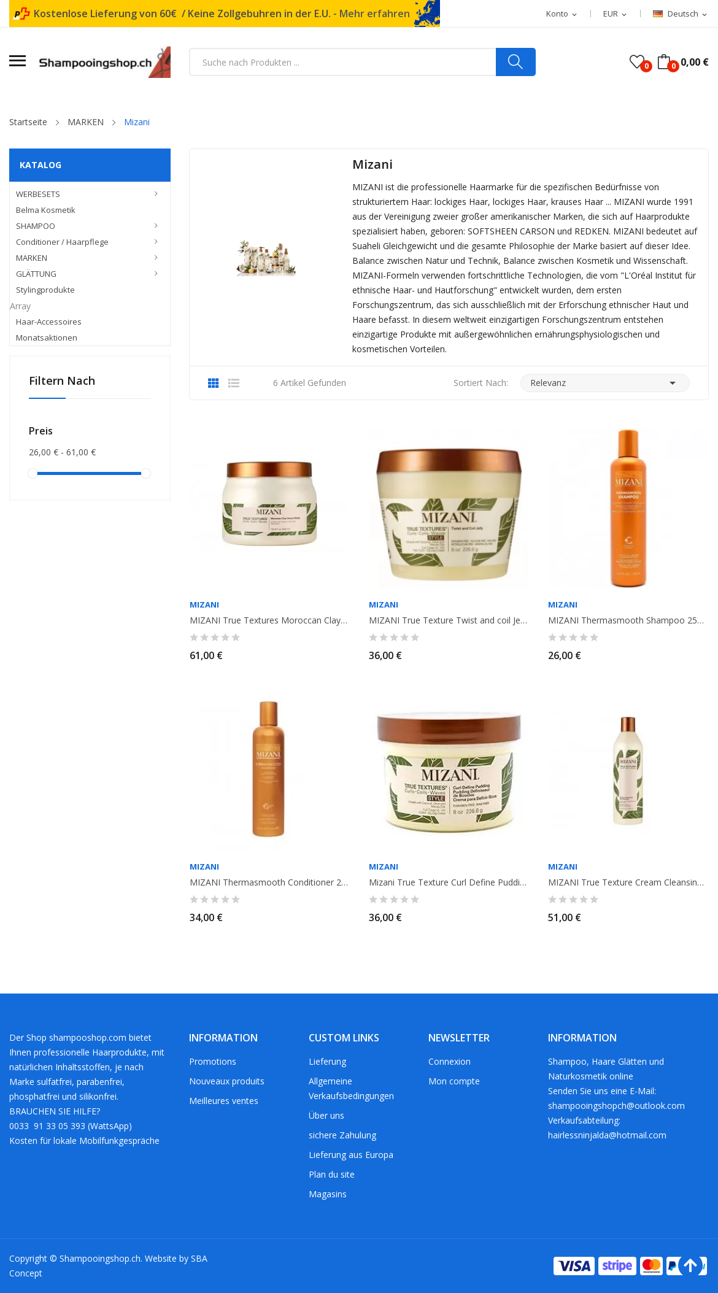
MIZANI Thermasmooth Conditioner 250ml (269, 882)
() (637, 62)
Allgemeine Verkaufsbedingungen (351, 1088)
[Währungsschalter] (615, 14)
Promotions (212, 1061)
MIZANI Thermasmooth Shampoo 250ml (628, 620)
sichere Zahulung (342, 1135)
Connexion (449, 1061)
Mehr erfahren (374, 13)
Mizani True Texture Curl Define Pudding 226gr (448, 882)
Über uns (326, 1115)
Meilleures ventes (223, 1100)
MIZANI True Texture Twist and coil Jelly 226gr (448, 620)
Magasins (328, 1194)
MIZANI (204, 605)
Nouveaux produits (226, 1081)
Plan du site (332, 1174)
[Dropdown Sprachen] (681, 14)
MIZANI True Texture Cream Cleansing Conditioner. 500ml (628, 882)
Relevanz (605, 383)
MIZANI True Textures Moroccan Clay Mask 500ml (269, 620)
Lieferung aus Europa (351, 1154)
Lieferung (327, 1061)
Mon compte (454, 1081)
